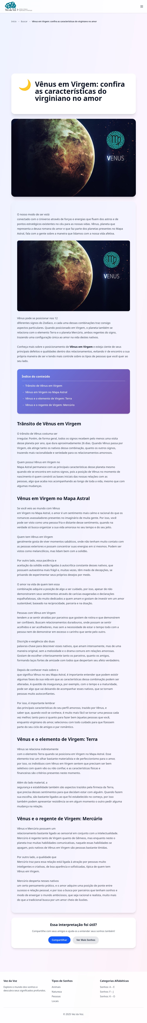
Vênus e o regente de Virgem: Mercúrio (50, 405)
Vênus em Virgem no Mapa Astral (46, 392)
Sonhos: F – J (107, 991)
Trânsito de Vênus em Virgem (43, 385)
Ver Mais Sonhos (85, 940)
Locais (55, 1001)
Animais (56, 987)
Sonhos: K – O (107, 996)
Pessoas (56, 996)
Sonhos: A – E (107, 987)
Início (14, 21)
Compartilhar (59, 940)
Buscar (24, 21)
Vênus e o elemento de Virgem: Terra (48, 398)
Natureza (57, 991)
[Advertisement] (73, 48)
